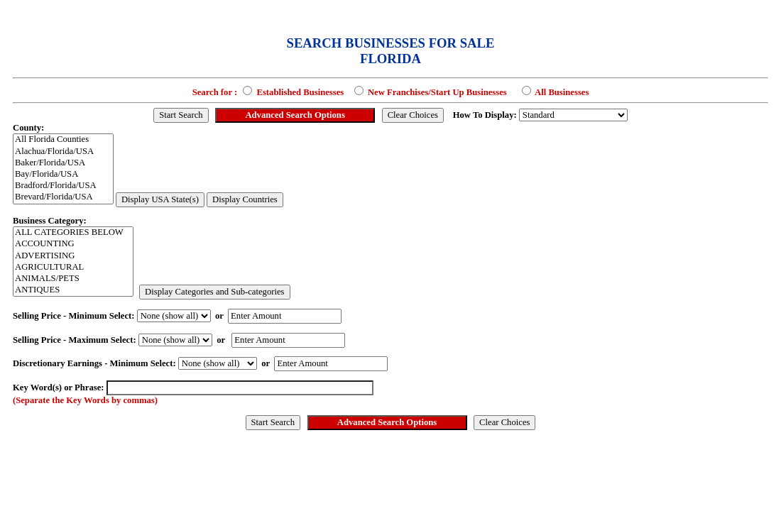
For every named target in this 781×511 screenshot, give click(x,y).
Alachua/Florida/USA (63, 152)
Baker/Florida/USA (63, 163)
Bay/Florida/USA (63, 174)
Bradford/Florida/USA (63, 186)
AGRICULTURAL (73, 267)
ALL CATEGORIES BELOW (73, 232)
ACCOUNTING (73, 244)
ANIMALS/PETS (73, 279)
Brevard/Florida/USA (63, 197)
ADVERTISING (73, 256)
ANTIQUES (73, 290)
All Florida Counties (63, 139)
